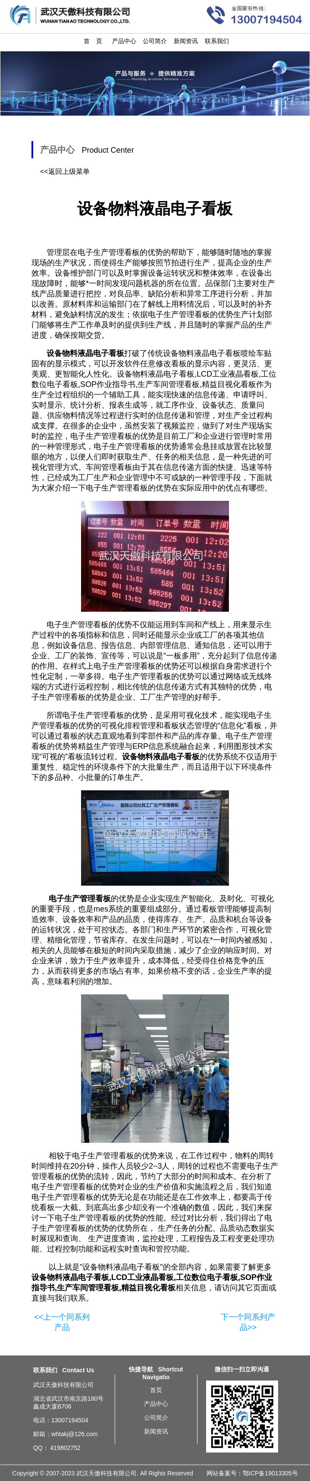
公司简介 (155, 41)
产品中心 (124, 41)
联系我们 (217, 41)
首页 (156, 1390)
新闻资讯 (186, 41)
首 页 (93, 41)
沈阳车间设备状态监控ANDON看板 (14, 1399)
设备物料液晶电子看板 (121, 1267)
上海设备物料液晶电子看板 (296, 1407)
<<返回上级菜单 (65, 171)
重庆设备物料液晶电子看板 (296, 1415)
